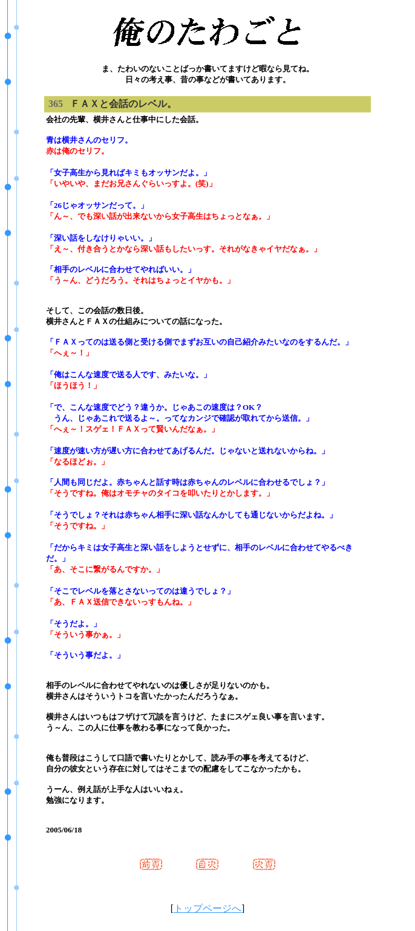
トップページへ (207, 908)
